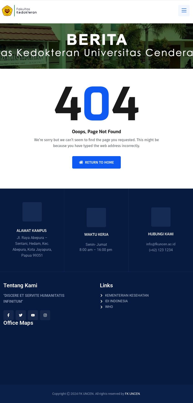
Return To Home (96, 162)
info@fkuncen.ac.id (160, 244)
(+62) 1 (154, 250)
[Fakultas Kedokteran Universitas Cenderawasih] (48, 350)
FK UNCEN (132, 394)
